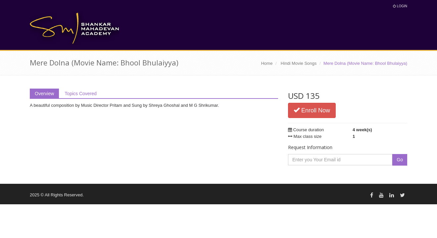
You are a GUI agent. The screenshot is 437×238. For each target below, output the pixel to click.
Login (400, 6)
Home (267, 63)
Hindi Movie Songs (298, 63)
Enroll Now (312, 110)
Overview (44, 93)
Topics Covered (81, 93)
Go (400, 159)
